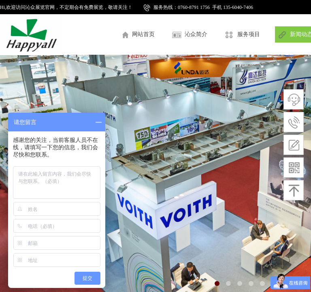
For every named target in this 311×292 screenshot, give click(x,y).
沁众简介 (196, 34)
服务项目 (248, 34)
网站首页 (143, 34)
